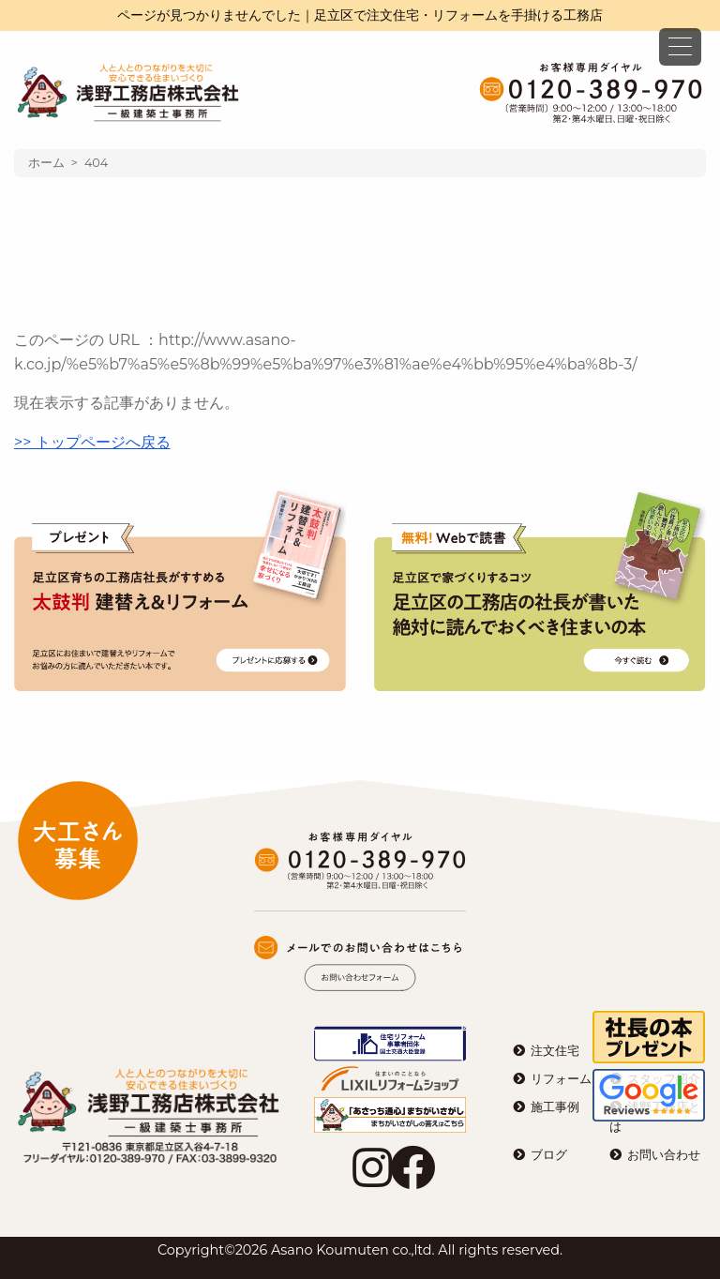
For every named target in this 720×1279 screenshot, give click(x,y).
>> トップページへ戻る (92, 442)
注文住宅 (555, 1051)
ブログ (549, 1155)
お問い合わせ (663, 1155)
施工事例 (555, 1107)
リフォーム (561, 1079)
